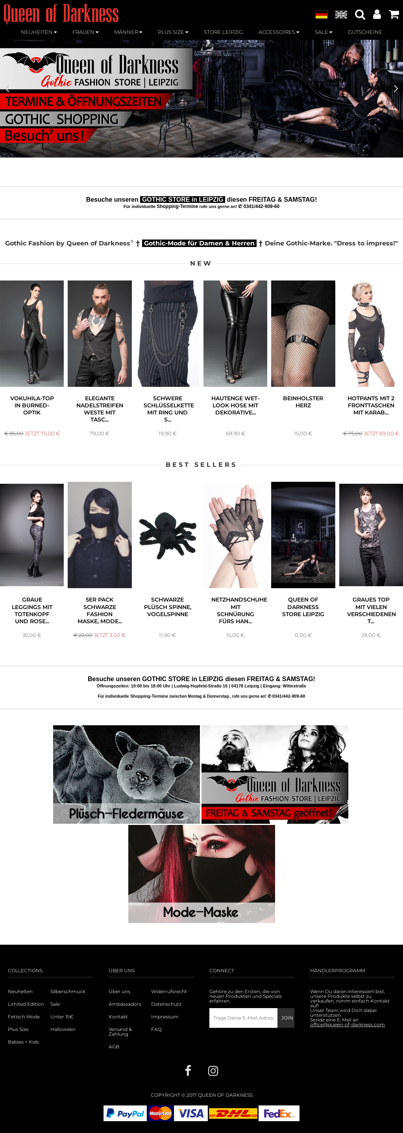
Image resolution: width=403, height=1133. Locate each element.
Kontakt (118, 1016)
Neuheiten (20, 991)
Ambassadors (125, 1004)
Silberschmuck (67, 991)
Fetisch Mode (24, 1016)
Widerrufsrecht (169, 991)
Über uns (119, 991)
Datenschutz (166, 1004)
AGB (114, 1046)
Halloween (63, 1029)
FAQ (156, 1029)
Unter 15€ (62, 1016)
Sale (55, 1004)
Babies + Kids (23, 1042)
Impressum (165, 1016)
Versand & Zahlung (120, 1031)
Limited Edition (26, 1004)
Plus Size (18, 1029)
